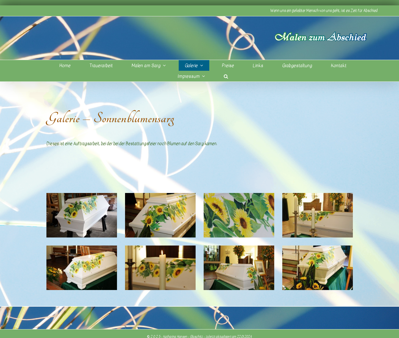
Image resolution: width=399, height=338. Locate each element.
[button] (226, 76)
